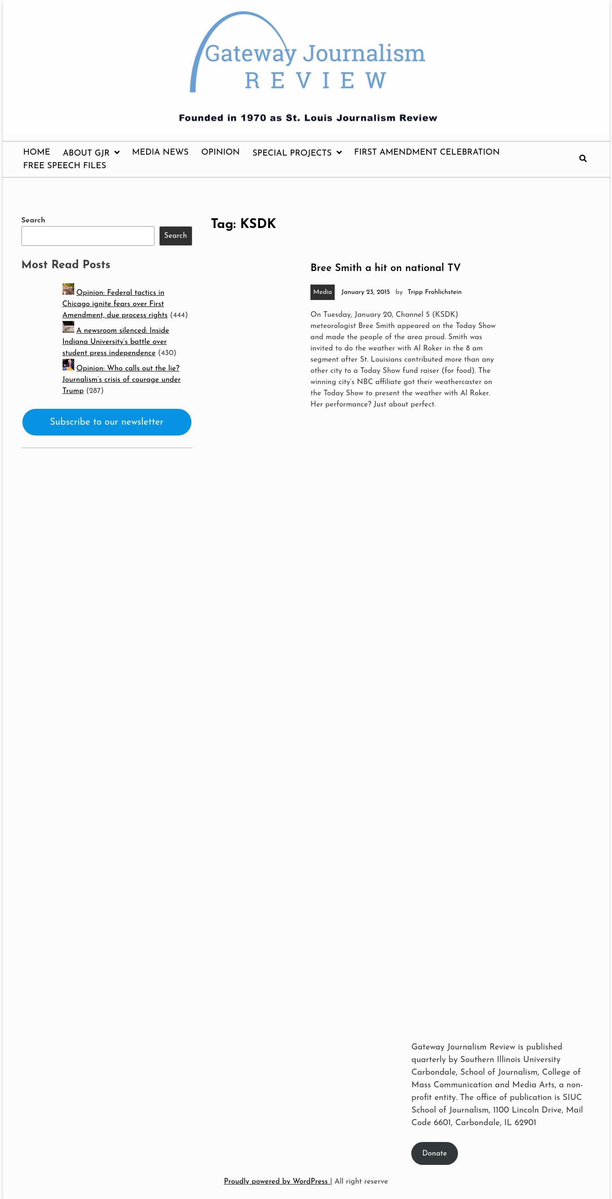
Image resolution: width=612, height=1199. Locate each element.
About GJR (86, 153)
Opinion (220, 152)
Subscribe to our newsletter (107, 422)
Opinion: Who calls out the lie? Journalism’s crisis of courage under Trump (122, 380)
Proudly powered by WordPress (277, 1181)
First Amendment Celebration (427, 152)
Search (33, 220)
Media (322, 292)
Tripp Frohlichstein (435, 292)
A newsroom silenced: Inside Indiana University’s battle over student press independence (116, 342)
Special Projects (292, 153)
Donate (434, 1153)
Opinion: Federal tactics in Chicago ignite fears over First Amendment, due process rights (115, 304)
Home (36, 152)
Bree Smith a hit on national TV (385, 268)
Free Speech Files (64, 166)
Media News (160, 152)
